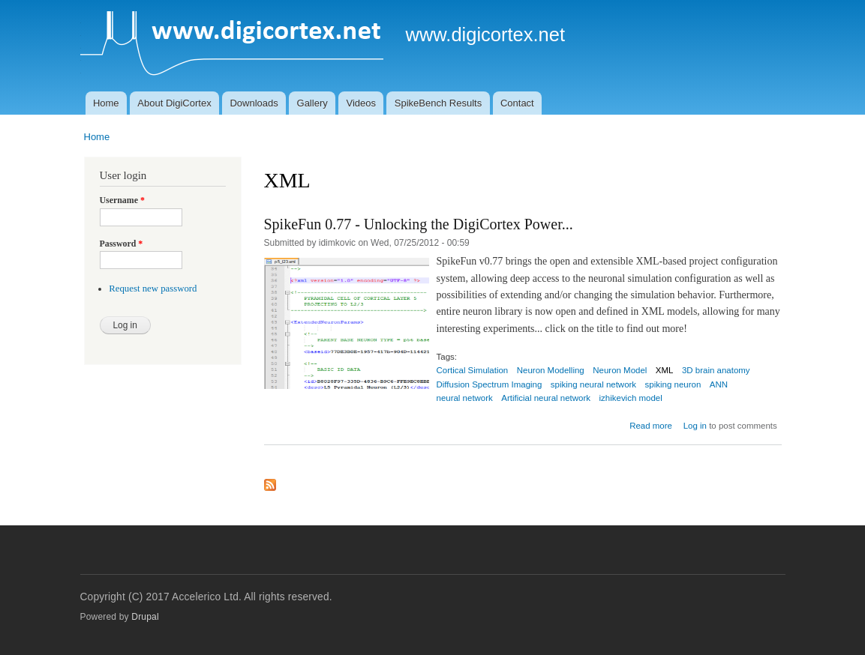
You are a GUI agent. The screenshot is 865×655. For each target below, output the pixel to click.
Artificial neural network (545, 397)
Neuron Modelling (550, 370)
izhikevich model (630, 397)
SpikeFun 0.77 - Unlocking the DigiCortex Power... (418, 224)
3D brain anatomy (716, 370)
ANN (719, 384)
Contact (517, 103)
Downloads (254, 103)
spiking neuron (673, 384)
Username (122, 200)
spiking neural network (593, 384)
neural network (465, 397)
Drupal (145, 617)
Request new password (153, 288)
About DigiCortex (174, 103)
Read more (650, 425)
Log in (695, 425)
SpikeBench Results (438, 103)
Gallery (312, 103)
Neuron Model (620, 370)
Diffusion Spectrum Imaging (489, 384)
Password (121, 243)
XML (665, 370)
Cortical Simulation (473, 370)
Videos (362, 103)
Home (106, 103)
